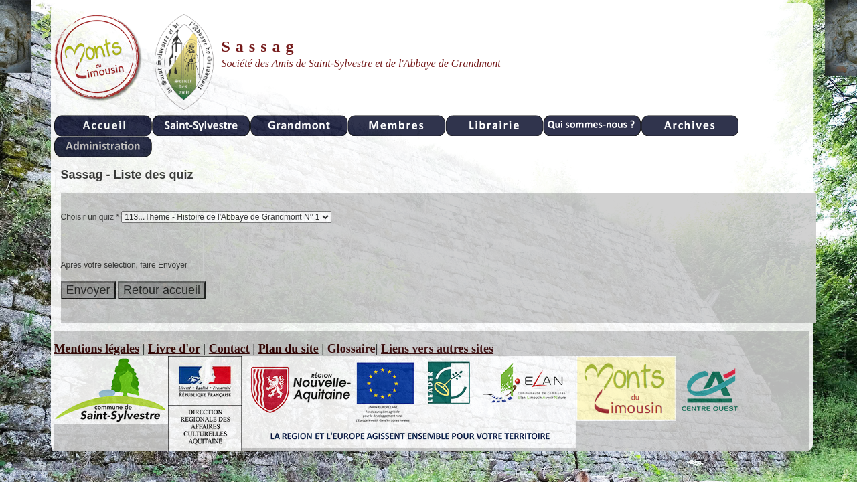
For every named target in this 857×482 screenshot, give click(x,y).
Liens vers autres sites (437, 348)
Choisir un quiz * (90, 217)
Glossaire (351, 348)
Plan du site (288, 348)
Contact (229, 348)
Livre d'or (174, 348)
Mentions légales (97, 348)
